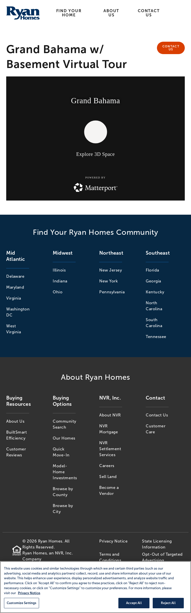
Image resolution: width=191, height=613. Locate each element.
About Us (111, 13)
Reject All (168, 603)
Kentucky (155, 292)
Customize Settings (21, 603)
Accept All (134, 603)
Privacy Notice (113, 541)
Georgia (153, 281)
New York (108, 281)
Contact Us (149, 13)
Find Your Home (69, 13)
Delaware (15, 276)
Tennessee (156, 337)
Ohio (57, 292)
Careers (106, 466)
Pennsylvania (112, 292)
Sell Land (108, 477)
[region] (95, 587)
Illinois (59, 270)
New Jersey (110, 270)
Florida (152, 270)
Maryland (15, 287)
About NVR (110, 415)
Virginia (13, 298)
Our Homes (64, 438)
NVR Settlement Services (110, 449)
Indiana (60, 281)
